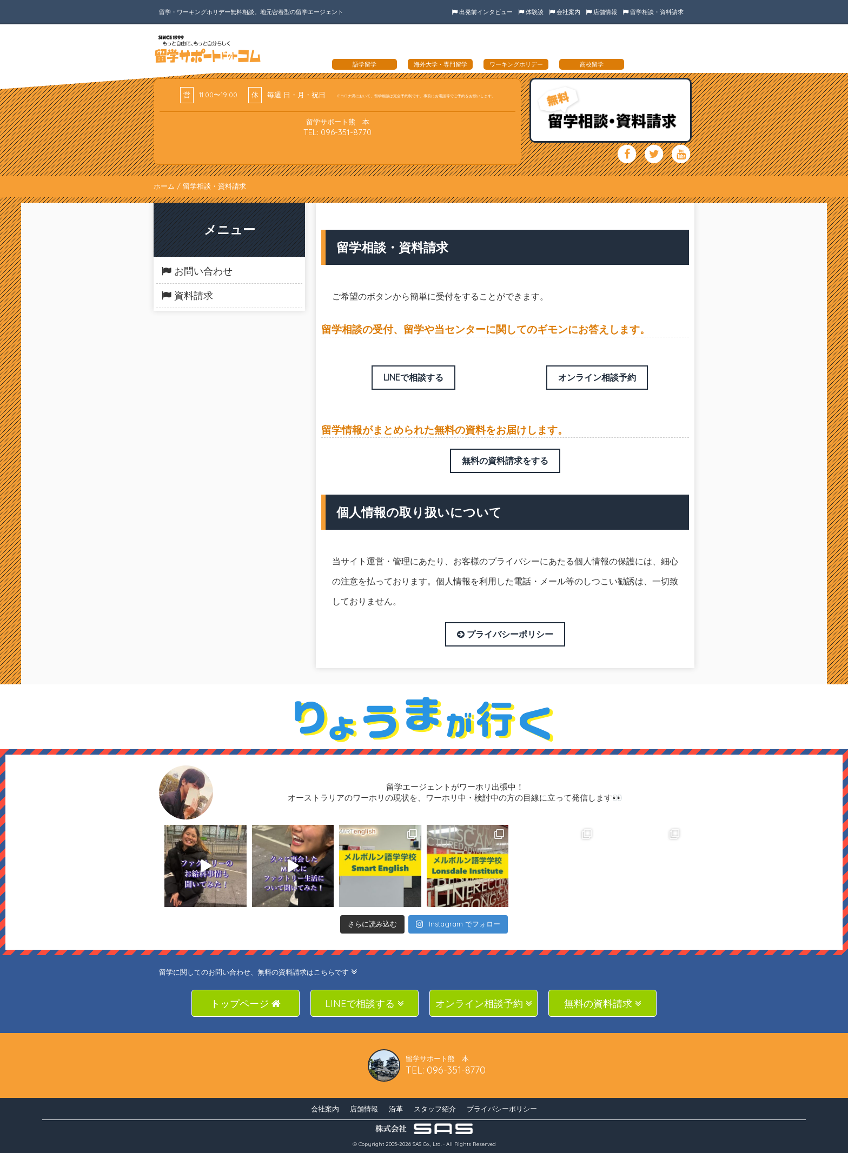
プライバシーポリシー (505, 634)
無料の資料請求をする (505, 460)
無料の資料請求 (602, 1003)
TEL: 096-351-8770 (337, 132)
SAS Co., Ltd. (427, 1144)
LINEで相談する (413, 377)
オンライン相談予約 (597, 377)
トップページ (245, 1003)
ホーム (164, 186)
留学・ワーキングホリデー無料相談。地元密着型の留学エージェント (251, 12)
